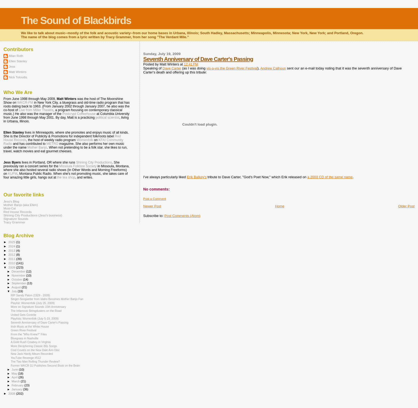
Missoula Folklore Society (78, 166)
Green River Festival (23, 330)
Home (279, 206)
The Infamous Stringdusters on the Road (36, 310)
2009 (12, 267)
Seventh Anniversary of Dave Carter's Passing (198, 59)
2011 (12, 259)
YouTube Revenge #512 (26, 357)
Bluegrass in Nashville (24, 338)
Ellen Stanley (18, 61)
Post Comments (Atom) (182, 216)
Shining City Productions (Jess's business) (32, 215)
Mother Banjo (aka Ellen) (20, 205)
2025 (12, 242)
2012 (12, 254)
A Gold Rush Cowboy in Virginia (31, 342)
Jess (12, 66)
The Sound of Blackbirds (76, 20)
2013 (12, 250)
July (15, 291)
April (15, 377)
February (18, 385)
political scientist (107, 117)
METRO (52, 144)
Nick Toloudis (18, 77)
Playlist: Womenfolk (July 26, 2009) (33, 303)
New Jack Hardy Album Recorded (32, 353)
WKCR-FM (25, 102)
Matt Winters (17, 71)
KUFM (12, 174)
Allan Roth (16, 55)
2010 (12, 263)
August (17, 287)
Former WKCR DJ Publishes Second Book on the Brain (45, 365)
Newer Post (152, 206)
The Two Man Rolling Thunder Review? (35, 361)
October (17, 279)
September (19, 283)
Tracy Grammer (14, 222)
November (19, 275)
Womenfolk (85, 140)
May (15, 373)
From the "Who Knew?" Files (29, 334)
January (17, 389)
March (16, 381)
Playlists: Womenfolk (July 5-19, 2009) (35, 318)
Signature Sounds (15, 218)
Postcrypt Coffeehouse (79, 114)
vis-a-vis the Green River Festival (231, 68)
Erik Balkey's (197, 177)
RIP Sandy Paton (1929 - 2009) (30, 295)
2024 (12, 246)
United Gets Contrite (23, 314)
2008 (12, 393)
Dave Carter (172, 68)
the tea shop (66, 177)
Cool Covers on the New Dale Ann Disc (35, 350)
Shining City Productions (94, 162)
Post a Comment (154, 198)
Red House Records (17, 211)
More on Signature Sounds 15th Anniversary (38, 306)
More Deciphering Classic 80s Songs (34, 346)
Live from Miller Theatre (36, 110)
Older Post (406, 206)
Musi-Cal (9, 208)
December (19, 271)
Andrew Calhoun (273, 68)
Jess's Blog (11, 201)
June (15, 369)
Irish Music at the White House (30, 326)
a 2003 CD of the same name (330, 177)
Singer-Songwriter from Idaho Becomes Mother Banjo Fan (47, 299)
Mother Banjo (37, 147)
